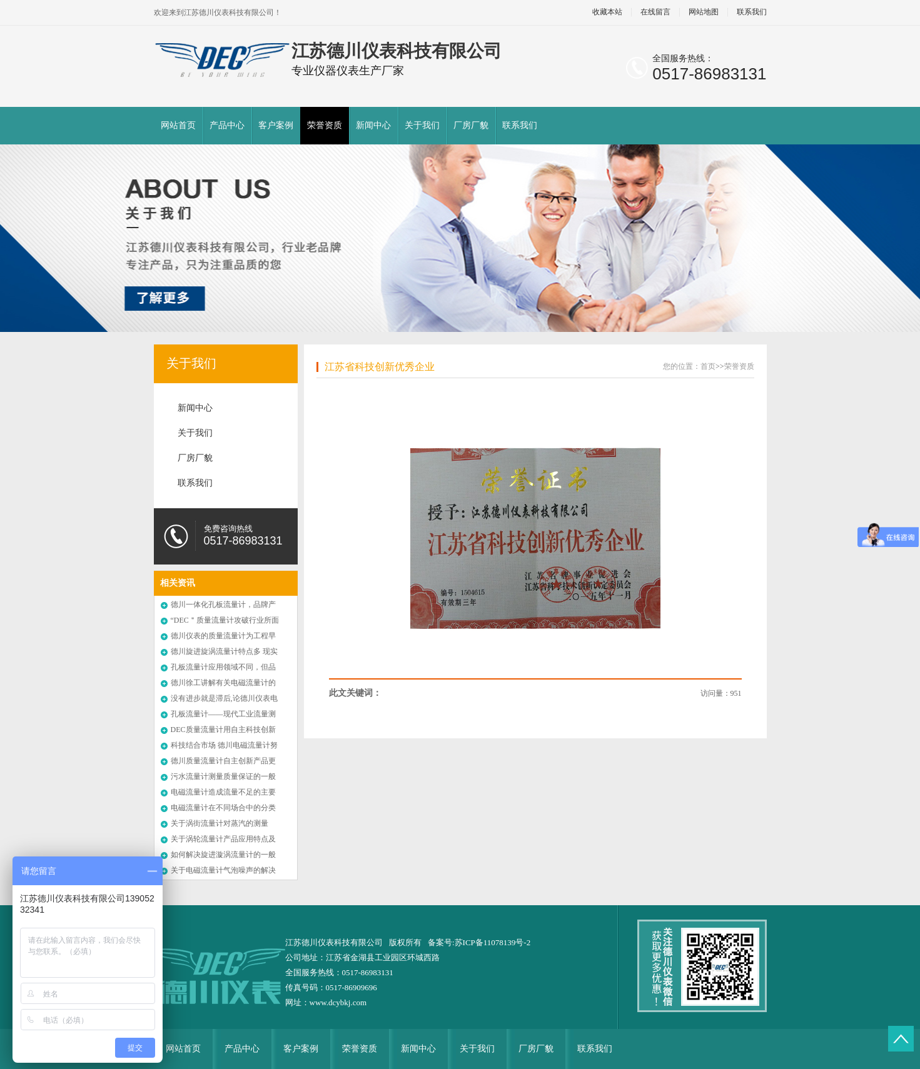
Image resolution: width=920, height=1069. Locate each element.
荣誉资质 (324, 125)
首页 (707, 366)
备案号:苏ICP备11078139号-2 (479, 942)
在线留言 (655, 12)
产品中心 (227, 125)
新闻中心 (373, 125)
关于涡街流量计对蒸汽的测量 (219, 823)
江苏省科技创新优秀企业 (380, 366)
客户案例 (275, 125)
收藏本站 (607, 12)
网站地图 (704, 12)
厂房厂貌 (470, 125)
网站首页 (178, 125)
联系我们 (752, 12)
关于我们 (422, 125)
